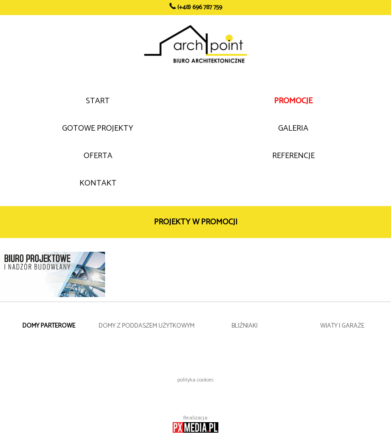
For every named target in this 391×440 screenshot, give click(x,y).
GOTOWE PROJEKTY (97, 128)
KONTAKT (97, 183)
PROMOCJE (293, 101)
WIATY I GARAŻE (342, 326)
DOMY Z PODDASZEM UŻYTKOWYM (147, 326)
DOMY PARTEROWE (48, 326)
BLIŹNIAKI (245, 326)
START (98, 101)
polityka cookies (195, 380)
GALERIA (293, 128)
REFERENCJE (293, 156)
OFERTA (98, 156)
